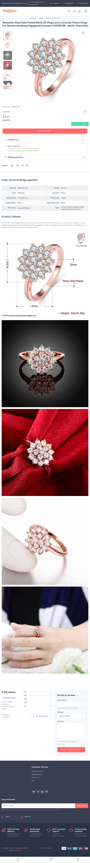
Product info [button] (12, 140)
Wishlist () (68, 3)
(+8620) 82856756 (12, 819)
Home (33, 18)
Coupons (54, 3)
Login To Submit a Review (71, 750)
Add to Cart (45, 131)
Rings (41, 18)
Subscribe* (82, 806)
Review (60, 721)
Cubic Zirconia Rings (53, 18)
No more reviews (40, 716)
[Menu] (68, 11)
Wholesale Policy (37, 771)
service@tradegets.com (33, 819)
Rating (60, 712)
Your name (62, 700)
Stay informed (8, 799)
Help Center (83, 3)
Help (41, 848)
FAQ (33, 781)
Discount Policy (37, 774)
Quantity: (7, 120)
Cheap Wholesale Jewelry (11, 3)
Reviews (48, 848)
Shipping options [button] (14, 157)
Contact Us (36, 778)
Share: (5, 165)
